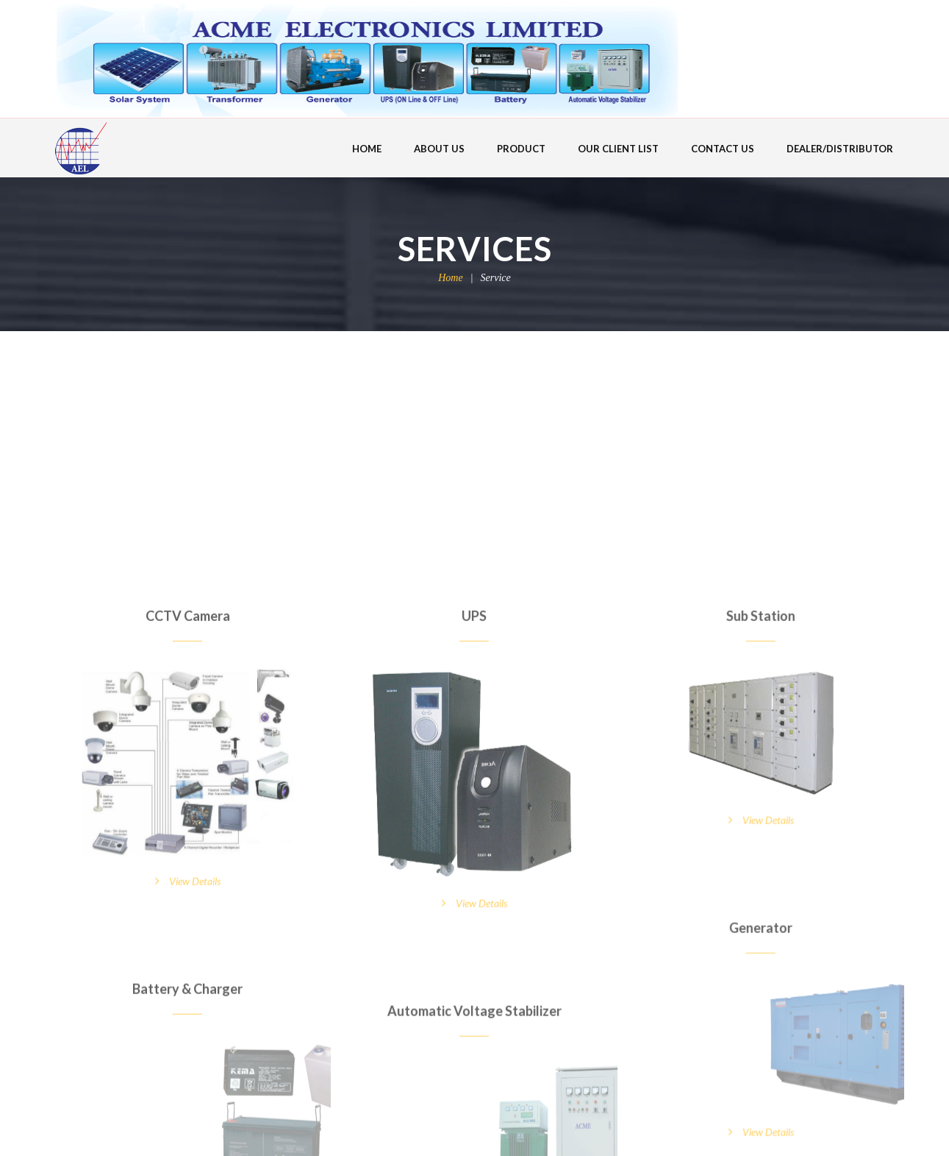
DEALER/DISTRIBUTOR (840, 149)
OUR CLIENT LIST (618, 149)
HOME (367, 149)
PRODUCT (521, 149)
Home (450, 277)
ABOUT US (439, 149)
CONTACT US (722, 149)
